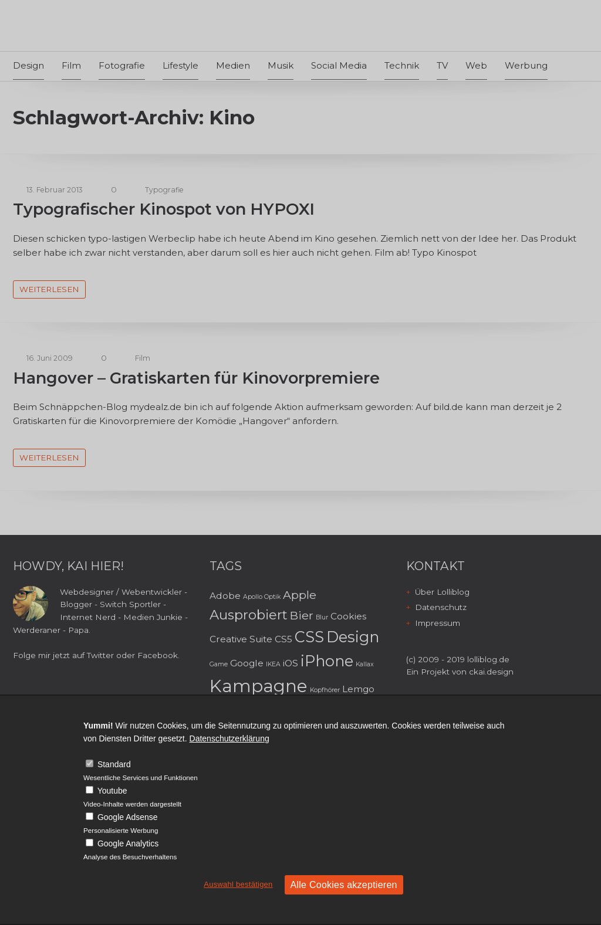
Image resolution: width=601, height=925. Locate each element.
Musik (280, 65)
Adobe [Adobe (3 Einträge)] (225, 595)
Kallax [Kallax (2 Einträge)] (365, 664)
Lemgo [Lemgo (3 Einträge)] (358, 688)
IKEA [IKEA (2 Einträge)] (273, 664)
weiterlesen (49, 289)
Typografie (164, 189)
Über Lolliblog (442, 592)
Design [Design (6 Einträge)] (352, 637)
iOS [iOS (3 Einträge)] (290, 663)
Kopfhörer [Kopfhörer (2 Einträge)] (325, 690)
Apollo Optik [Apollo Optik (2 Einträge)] (262, 597)
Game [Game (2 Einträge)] (219, 664)
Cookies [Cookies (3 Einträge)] (348, 616)
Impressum (437, 623)
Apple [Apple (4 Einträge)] (299, 595)
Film (71, 65)
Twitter (100, 655)
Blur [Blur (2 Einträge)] (322, 617)
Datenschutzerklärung (229, 738)
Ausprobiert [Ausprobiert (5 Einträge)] (249, 614)
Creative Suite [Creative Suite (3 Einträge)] (241, 639)
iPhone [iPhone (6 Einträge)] (326, 661)
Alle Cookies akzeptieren (344, 885)
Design (28, 65)
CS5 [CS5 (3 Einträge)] (283, 639)
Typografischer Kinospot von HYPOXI (164, 209)
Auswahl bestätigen (238, 884)
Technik (401, 65)
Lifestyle (180, 65)
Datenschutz (441, 607)
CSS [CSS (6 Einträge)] (309, 637)
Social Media (339, 65)
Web (476, 65)
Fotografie (122, 65)
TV (442, 65)
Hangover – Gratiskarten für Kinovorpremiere (196, 378)
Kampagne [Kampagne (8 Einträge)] (259, 686)
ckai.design (491, 671)
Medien (233, 65)
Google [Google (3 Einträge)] (247, 663)
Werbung (526, 65)
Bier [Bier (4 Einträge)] (301, 615)
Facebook (157, 655)
